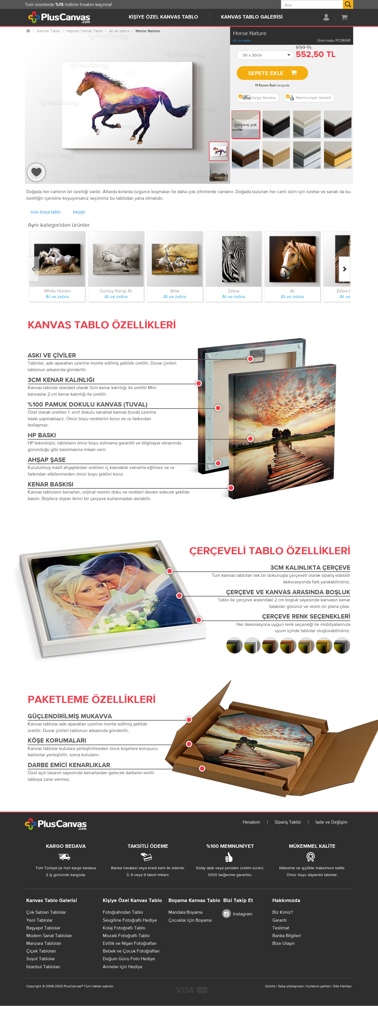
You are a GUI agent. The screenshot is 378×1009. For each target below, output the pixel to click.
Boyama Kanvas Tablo (194, 900)
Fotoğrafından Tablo (123, 912)
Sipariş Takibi (288, 821)
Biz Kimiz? (282, 912)
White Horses (57, 290)
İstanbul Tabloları (43, 966)
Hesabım (251, 821)
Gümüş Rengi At (116, 290)
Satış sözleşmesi (291, 986)
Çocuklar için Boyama (190, 920)
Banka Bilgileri (286, 935)
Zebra (233, 290)
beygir (79, 211)
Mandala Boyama (185, 912)
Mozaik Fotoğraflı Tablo (126, 935)
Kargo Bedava (257, 97)
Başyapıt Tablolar (43, 927)
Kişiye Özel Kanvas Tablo (163, 17)
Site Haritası (342, 986)
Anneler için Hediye (122, 966)
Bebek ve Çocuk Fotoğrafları (131, 950)
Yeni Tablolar (39, 920)
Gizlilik (270, 986)
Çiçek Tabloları (41, 950)
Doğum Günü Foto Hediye (129, 958)
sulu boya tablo (46, 211)
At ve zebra (242, 40)
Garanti (279, 920)
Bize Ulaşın (283, 943)
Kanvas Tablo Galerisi (252, 17)
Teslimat (280, 927)
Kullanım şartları (318, 986)
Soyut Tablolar (40, 958)
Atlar (175, 290)
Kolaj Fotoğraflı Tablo (124, 927)
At (292, 290)
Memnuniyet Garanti (308, 97)
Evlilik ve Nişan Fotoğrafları (130, 943)
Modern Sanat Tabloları (49, 935)
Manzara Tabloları (43, 943)
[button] (265, 55)
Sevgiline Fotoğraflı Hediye (130, 920)
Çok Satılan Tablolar (46, 912)
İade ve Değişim (331, 821)
